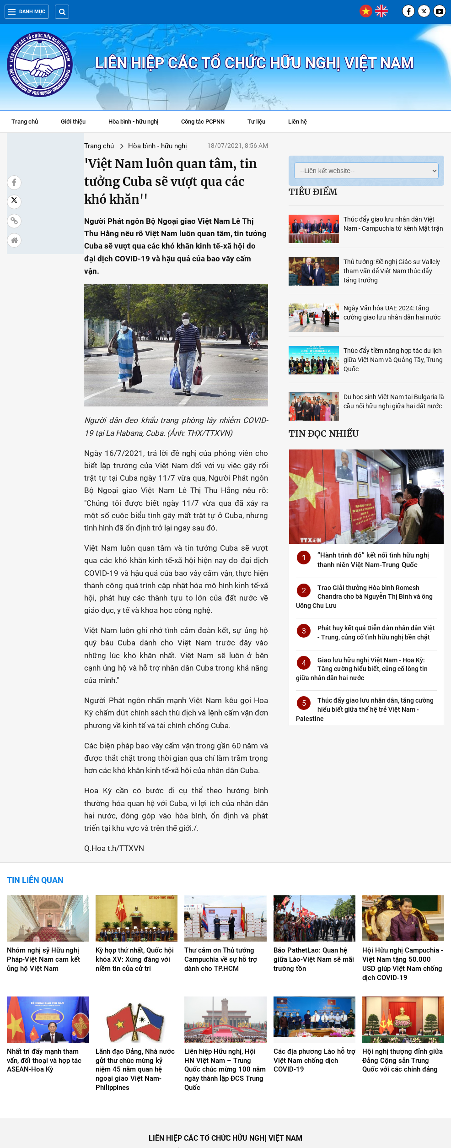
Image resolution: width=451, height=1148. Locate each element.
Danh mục (26, 12)
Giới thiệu (73, 121)
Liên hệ (297, 121)
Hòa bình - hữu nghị (133, 121)
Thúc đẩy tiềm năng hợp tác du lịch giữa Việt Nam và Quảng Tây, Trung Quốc (393, 360)
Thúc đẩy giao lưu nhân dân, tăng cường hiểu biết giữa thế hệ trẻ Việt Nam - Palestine (365, 709)
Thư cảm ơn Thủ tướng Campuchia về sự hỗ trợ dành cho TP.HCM (220, 917)
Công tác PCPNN (203, 121)
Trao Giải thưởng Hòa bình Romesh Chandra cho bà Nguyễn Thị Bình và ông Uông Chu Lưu (364, 596)
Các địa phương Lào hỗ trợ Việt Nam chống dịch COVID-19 (314, 1018)
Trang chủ (24, 121)
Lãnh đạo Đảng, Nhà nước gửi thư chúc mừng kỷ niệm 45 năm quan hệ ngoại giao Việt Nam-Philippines (135, 1027)
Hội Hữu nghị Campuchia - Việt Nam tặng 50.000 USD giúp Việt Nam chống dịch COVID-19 (402, 922)
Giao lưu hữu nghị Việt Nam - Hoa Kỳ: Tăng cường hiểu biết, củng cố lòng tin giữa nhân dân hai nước (362, 669)
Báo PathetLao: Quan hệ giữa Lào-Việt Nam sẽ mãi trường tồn (314, 917)
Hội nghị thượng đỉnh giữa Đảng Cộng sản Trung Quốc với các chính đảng (402, 1018)
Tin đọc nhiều (324, 433)
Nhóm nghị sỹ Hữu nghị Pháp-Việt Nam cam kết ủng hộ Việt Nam (43, 917)
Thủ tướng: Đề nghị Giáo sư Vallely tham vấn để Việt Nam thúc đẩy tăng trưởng (392, 271)
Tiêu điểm (313, 191)
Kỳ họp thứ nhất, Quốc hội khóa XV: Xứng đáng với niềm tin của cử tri (135, 917)
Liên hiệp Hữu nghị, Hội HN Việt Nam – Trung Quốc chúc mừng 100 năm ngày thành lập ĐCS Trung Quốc (225, 1027)
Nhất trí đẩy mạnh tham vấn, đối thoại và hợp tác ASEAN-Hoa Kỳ (44, 1018)
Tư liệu (260, 122)
